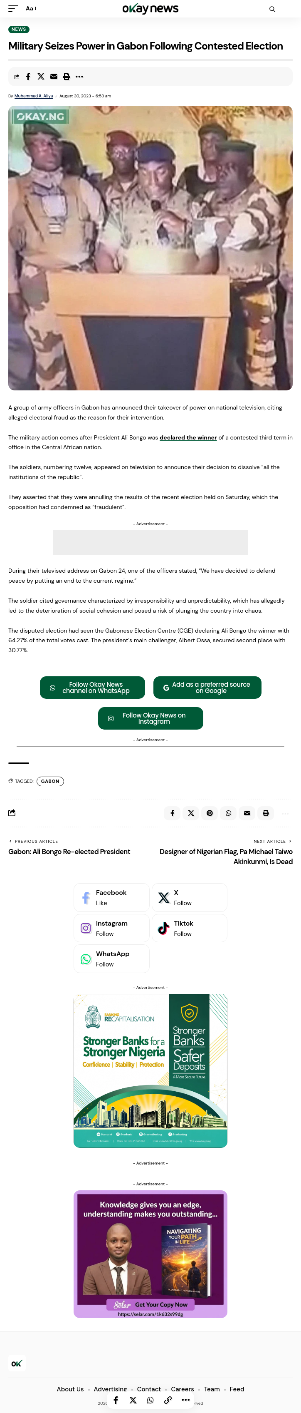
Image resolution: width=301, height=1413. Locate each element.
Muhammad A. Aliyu (34, 96)
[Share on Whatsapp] (150, 1400)
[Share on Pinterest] (209, 813)
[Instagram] (112, 928)
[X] (190, 897)
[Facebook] (112, 897)
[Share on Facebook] (28, 76)
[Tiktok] (190, 928)
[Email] (53, 76)
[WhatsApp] (112, 958)
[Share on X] (41, 76)
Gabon (50, 781)
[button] (15, 9)
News (19, 29)
